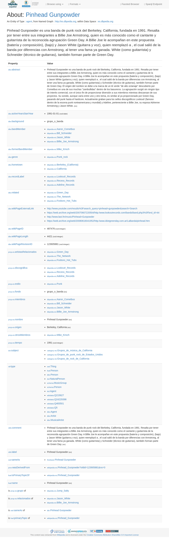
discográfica (17, 268)
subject (13, 350)
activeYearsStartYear (20, 113)
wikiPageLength (18, 236)
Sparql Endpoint (153, 4)
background (16, 121)
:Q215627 (55, 395)
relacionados (20, 498)
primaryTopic (19, 518)
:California (57, 168)
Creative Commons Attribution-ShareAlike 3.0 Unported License (112, 535)
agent (29, 21)
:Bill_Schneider (59, 133)
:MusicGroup (57, 383)
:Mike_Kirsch (58, 149)
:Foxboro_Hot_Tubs (62, 200)
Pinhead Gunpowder (53, 14)
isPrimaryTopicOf (18, 475)
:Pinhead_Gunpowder (63, 475)
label (12, 452)
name (13, 483)
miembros (16, 299)
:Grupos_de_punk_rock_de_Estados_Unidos (75, 354)
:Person (52, 370)
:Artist (51, 416)
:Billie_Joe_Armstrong (63, 141)
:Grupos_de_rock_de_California (68, 358)
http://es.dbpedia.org (65, 21)
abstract (14, 69)
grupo (17, 490)
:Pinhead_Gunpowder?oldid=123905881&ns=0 (76, 467)
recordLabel (16, 176)
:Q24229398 (57, 399)
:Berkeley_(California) (62, 164)
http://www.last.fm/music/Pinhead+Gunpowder (70, 216)
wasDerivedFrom (19, 467)
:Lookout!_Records (61, 176)
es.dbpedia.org (105, 21)
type (11, 366)
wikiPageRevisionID (20, 244)
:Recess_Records (60, 180)
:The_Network (59, 196)
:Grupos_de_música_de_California (69, 350)
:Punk (54, 284)
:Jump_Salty (58, 490)
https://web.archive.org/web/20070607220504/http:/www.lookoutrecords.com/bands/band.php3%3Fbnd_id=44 (103, 212)
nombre (15, 319)
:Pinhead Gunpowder (61, 459)
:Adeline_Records (60, 184)
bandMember (16, 129)
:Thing (51, 366)
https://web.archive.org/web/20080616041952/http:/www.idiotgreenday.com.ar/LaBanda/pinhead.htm (98, 221)
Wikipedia (61, 535)
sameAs (14, 459)
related (13, 192)
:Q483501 (55, 403)
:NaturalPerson (56, 378)
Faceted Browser (129, 4)
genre (13, 157)
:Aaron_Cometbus (61, 129)
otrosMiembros (19, 335)
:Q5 (52, 407)
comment (14, 427)
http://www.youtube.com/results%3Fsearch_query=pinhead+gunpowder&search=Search (92, 208)
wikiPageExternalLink (21, 208)
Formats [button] (74, 4)
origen (14, 327)
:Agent (51, 391)
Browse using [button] (54, 4)
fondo (14, 291)
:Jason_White (58, 137)
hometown (15, 164)
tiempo (15, 342)
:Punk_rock (57, 157)
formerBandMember (20, 149)
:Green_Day (58, 192)
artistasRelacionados (22, 252)
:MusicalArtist (55, 420)
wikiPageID (15, 228)
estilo (14, 284)
